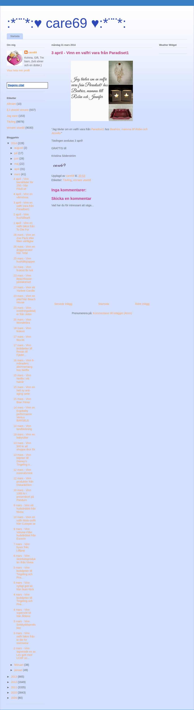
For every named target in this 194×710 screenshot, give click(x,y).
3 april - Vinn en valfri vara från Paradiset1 (24, 206)
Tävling (67, 180)
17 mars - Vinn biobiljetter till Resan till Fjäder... (23, 350)
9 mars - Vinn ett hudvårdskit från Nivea (25, 508)
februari (19, 664)
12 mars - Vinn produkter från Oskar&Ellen (23, 481)
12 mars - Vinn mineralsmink (23, 471)
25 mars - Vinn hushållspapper (24, 260)
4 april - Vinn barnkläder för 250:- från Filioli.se (23, 183)
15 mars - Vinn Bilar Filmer (22, 400)
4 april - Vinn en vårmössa (23, 195)
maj (16, 163)
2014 (14, 143)
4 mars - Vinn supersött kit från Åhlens (22, 613)
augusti (19, 147)
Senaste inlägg (63, 303)
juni (16, 158)
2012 (14, 682)
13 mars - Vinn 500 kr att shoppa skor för (24, 446)
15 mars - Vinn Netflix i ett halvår (22, 378)
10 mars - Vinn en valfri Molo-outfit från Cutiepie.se (25, 520)
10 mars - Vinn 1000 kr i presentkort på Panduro (24, 495)
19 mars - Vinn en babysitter (24, 436)
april (17, 169)
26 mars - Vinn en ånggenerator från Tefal (24, 250)
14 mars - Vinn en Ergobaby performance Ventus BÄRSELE (24, 414)
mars (17, 174)
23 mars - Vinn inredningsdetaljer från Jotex (25, 311)
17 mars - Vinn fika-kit (22, 338)
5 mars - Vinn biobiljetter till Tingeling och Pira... (23, 572)
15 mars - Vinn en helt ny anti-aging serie (24, 390)
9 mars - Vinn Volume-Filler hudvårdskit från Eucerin (25, 533)
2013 (14, 676)
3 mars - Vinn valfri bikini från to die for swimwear (24, 638)
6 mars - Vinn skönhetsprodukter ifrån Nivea (25, 559)
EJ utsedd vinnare (18, 109)
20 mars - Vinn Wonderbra (22, 321)
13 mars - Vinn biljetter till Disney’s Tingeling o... (23, 459)
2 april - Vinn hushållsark (22, 216)
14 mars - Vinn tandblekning (23, 427)
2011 (14, 687)
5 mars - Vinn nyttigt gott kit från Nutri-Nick (24, 586)
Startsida (14, 36)
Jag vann (12, 115)
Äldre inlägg (142, 303)
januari (18, 670)
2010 (14, 692)
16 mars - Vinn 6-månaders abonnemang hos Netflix (24, 365)
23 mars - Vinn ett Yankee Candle (24, 289)
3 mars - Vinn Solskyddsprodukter (25, 624)
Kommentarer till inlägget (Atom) (112, 313)
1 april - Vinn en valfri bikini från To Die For (24, 226)
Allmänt (11, 103)
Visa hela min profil (18, 70)
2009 (14, 697)
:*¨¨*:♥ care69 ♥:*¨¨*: (66, 23)
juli (16, 153)
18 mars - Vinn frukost (22, 330)
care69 (32, 52)
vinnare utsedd (82, 180)
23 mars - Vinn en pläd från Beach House (25, 299)
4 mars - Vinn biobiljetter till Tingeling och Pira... (23, 599)
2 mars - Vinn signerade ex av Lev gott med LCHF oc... (25, 653)
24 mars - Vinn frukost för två (23, 268)
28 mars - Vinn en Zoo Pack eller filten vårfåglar (24, 238)
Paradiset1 (98, 129)
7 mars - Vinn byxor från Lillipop (22, 547)
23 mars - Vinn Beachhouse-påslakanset (23, 279)
